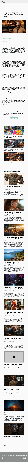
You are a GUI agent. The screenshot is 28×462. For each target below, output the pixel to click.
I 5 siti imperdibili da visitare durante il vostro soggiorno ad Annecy (13, 263)
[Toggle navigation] (3, 2)
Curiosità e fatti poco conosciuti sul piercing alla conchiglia (12, 213)
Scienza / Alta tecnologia (20, 455)
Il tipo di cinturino (5, 43)
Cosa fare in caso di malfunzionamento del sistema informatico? (13, 339)
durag (21, 60)
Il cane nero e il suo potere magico (12, 436)
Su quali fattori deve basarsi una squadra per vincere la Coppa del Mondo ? (13, 238)
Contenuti (5, 35)
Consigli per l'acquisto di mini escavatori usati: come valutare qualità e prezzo (13, 150)
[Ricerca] (12, 458)
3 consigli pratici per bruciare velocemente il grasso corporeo (11, 388)
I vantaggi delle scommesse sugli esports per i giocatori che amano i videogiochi (13, 288)
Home (3, 5)
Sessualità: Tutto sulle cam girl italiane (13, 364)
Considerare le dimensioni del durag (8, 38)
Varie (6, 5)
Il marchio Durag (5, 41)
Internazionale (9, 455)
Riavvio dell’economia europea (11, 413)
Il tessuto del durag (5, 36)
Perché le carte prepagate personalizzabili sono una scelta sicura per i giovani (13, 137)
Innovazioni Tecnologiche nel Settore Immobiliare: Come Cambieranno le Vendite (13, 163)
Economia (4, 455)
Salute (14, 455)
